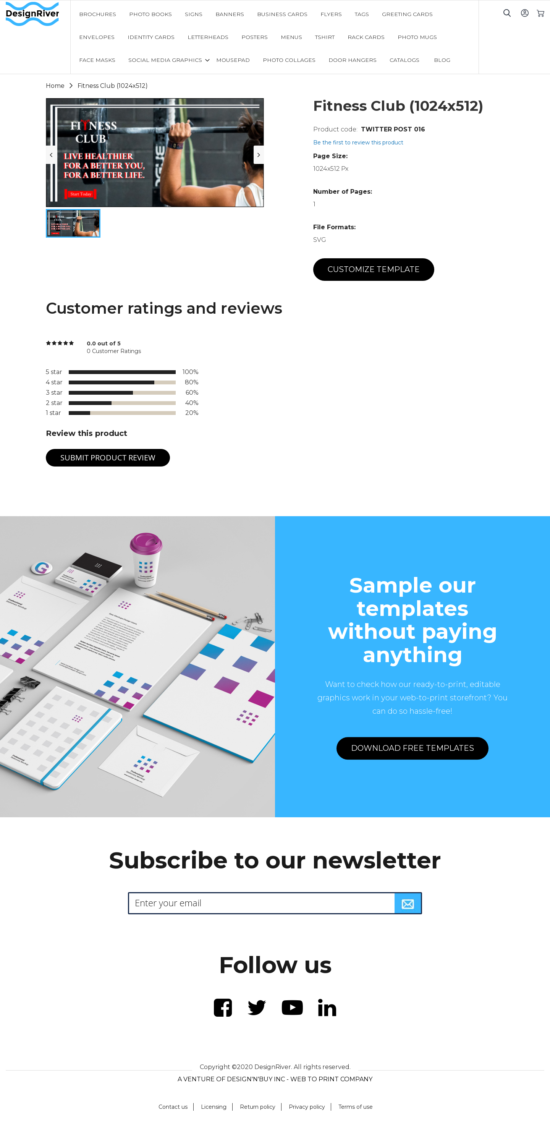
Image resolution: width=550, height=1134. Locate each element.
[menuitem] (98, 14)
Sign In (525, 13)
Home (55, 85)
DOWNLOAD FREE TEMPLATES (412, 748)
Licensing (213, 1106)
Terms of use (355, 1106)
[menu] (275, 37)
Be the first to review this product (358, 142)
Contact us (173, 1106)
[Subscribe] (408, 903)
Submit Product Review (107, 457)
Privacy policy (307, 1106)
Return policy (257, 1106)
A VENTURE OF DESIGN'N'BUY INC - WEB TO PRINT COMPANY (275, 1079)
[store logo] (38, 14)
